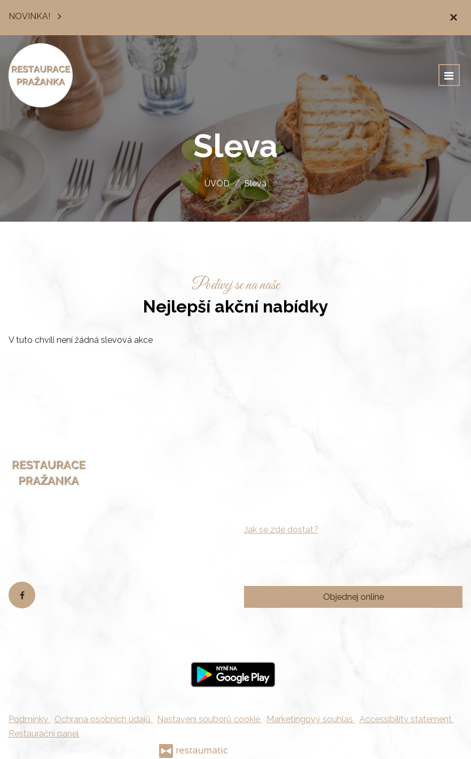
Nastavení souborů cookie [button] (209, 719)
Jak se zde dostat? (281, 530)
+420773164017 (309, 455)
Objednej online (353, 597)
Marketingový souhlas (310, 719)
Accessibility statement (406, 719)
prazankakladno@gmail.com (329, 469)
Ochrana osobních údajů (103, 719)
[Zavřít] (453, 18)
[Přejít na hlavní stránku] (41, 75)
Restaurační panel (44, 734)
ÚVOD (217, 183)
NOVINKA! (38, 15)
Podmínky (29, 719)
